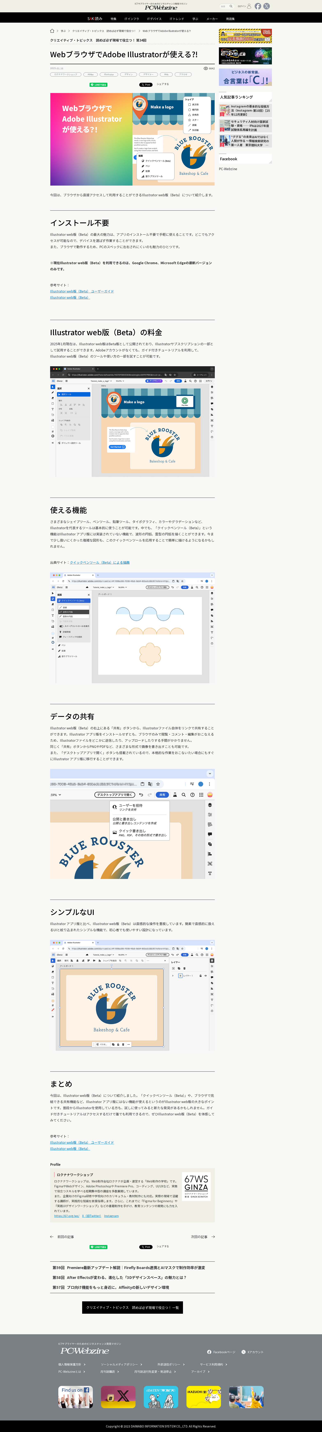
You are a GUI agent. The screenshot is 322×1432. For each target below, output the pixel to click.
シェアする (163, 84)
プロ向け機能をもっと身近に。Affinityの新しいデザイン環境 (118, 1287)
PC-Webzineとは (69, 1371)
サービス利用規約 (211, 1364)
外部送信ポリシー (169, 1364)
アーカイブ (198, 1371)
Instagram (111, 1216)
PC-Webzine (228, 168)
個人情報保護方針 (69, 1364)
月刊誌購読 (107, 1371)
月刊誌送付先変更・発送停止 (153, 1371)
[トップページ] (52, 30)
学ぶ (63, 31)
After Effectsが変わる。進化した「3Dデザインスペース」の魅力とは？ (127, 1277)
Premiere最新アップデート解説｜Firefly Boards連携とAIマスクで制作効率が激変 (136, 1267)
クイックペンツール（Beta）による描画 (100, 562)
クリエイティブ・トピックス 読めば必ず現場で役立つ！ (104, 31)
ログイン (245, 6)
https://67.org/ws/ (66, 1216)
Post (146, 84)
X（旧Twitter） (91, 1216)
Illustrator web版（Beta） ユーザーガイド (82, 291)
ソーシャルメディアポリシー (119, 1364)
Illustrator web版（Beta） (70, 297)
